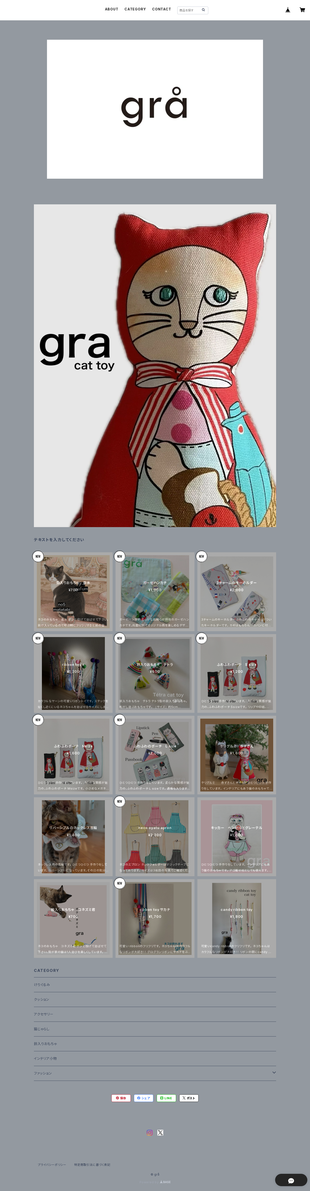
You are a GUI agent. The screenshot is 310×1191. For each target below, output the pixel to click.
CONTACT (161, 9)
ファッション (43, 1073)
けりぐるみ (42, 985)
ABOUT (111, 9)
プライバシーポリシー (52, 1165)
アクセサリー (44, 1014)
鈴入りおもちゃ (45, 1044)
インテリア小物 (45, 1058)
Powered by (155, 1182)
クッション (41, 999)
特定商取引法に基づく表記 (92, 1165)
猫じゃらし (42, 1029)
